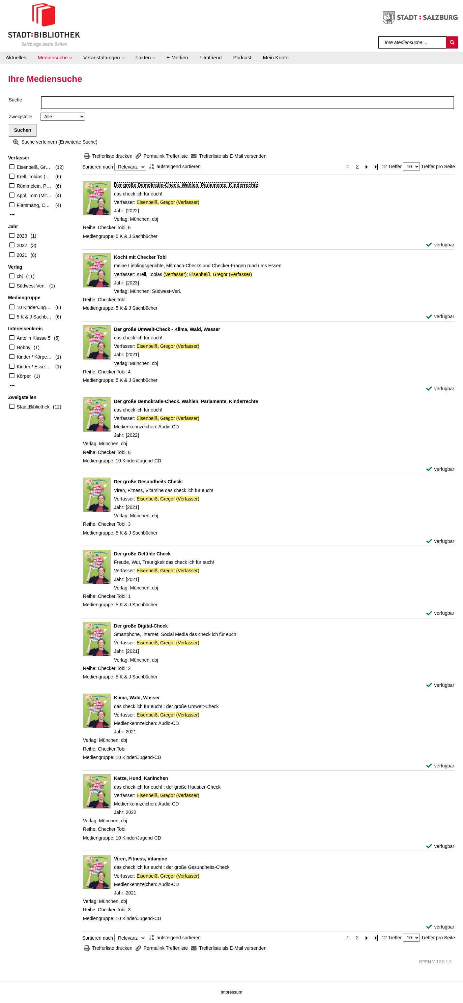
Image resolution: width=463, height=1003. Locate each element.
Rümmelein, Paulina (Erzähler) (34, 186)
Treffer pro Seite (438, 166)
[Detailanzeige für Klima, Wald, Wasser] (137, 697)
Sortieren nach (97, 167)
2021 (22, 255)
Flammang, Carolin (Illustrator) (34, 205)
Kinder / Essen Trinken (34, 366)
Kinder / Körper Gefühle (34, 357)
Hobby (23, 347)
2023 (22, 236)
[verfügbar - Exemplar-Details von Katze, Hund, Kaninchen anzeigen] (440, 846)
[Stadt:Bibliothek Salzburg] (44, 24)
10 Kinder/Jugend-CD (34, 307)
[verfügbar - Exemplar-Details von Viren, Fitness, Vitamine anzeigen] (440, 927)
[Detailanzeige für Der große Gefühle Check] (142, 553)
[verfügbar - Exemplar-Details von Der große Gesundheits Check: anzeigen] (440, 541)
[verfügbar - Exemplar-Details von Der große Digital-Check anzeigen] (440, 685)
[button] (54, 58)
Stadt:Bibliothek (33, 406)
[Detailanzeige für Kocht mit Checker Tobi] (140, 257)
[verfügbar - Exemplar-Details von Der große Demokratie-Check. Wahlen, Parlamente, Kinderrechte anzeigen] (440, 245)
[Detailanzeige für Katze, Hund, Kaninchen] (141, 778)
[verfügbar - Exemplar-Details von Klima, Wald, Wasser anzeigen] (440, 766)
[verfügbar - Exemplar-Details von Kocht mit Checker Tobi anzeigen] (440, 316)
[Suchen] (452, 42)
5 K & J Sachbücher (34, 317)
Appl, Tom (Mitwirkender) (34, 195)
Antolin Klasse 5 (34, 338)
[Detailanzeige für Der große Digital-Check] (141, 626)
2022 (22, 245)
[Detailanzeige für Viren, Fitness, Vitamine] (140, 858)
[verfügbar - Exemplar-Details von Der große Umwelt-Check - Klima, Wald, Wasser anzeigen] (440, 389)
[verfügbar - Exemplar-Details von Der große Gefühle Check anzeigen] (440, 613)
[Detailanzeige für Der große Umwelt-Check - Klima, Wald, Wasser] (167, 329)
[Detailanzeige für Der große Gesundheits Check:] (148, 481)
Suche (15, 99)
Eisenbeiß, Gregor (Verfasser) (34, 167)
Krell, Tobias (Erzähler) (34, 176)
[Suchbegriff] (412, 42)
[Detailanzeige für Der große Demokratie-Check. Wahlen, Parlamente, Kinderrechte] (186, 185)
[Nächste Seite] (367, 166)
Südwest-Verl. (31, 285)
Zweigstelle (20, 116)
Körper (24, 376)
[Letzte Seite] (376, 166)
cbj (20, 276)
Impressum (231, 992)
